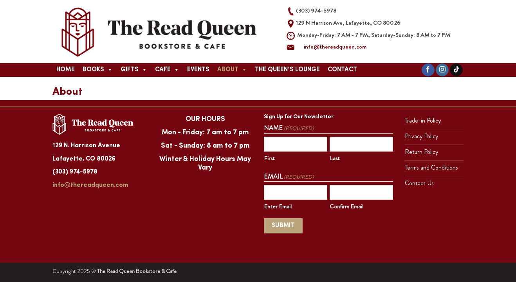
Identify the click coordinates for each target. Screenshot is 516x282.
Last (335, 158)
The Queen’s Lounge (287, 70)
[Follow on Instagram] (442, 70)
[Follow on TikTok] (456, 70)
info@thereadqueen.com (335, 46)
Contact (342, 70)
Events (198, 70)
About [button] (232, 70)
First (269, 158)
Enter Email (278, 206)
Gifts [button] (134, 70)
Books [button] (98, 70)
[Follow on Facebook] (428, 70)
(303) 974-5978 (74, 172)
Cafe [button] (167, 70)
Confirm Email (346, 206)
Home (65, 70)
